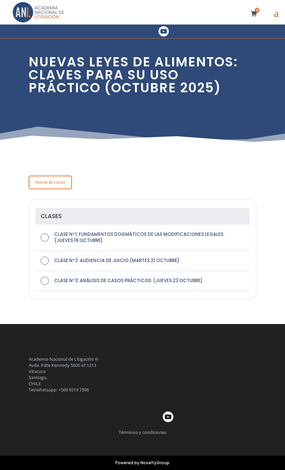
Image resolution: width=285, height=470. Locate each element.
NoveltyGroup (154, 463)
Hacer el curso (50, 182)
